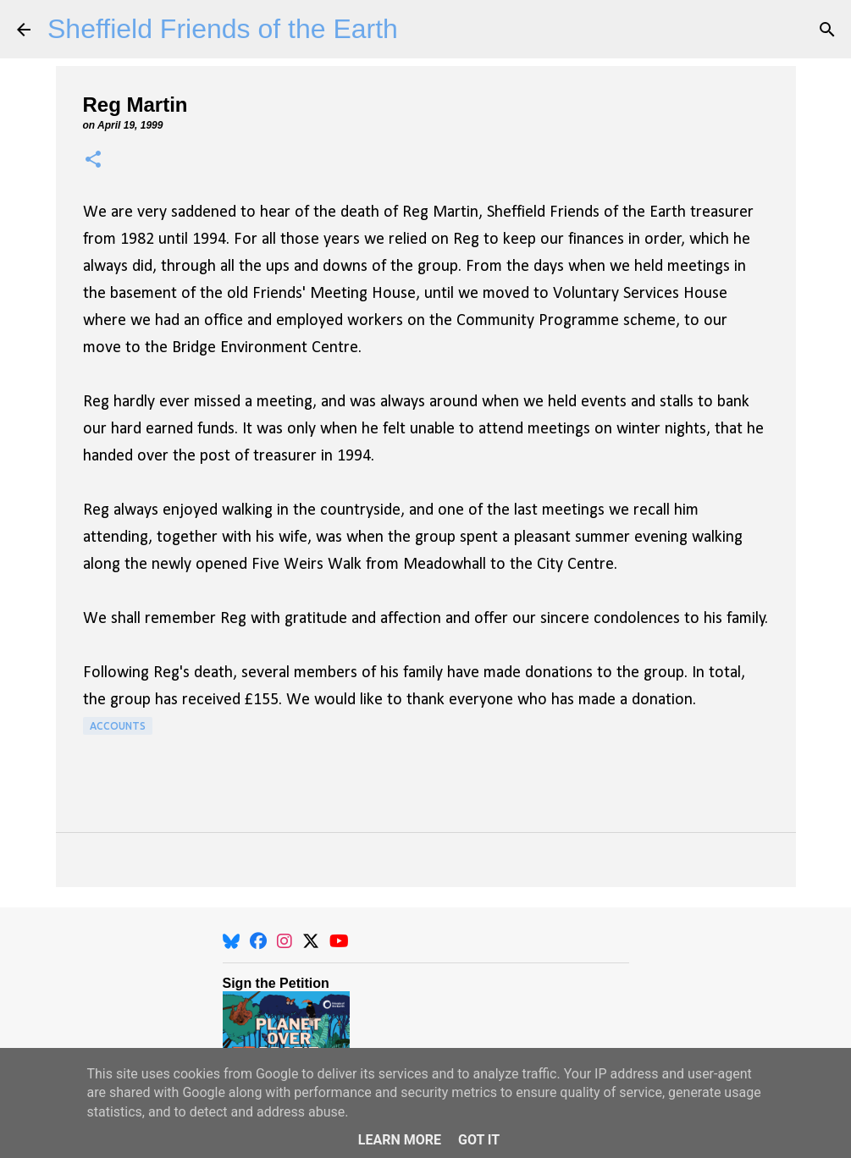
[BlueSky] (231, 941)
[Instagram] (284, 941)
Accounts (118, 725)
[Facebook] (258, 941)
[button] (93, 160)
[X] (310, 941)
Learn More (399, 1140)
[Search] (827, 29)
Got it (479, 1140)
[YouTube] (339, 941)
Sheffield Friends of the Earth (222, 29)
